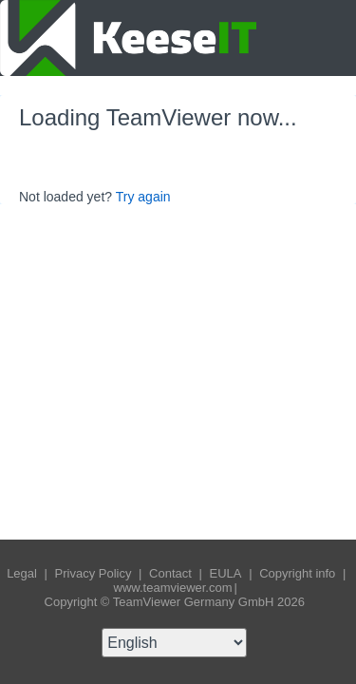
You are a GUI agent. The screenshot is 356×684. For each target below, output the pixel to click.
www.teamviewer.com (173, 587)
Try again (143, 196)
